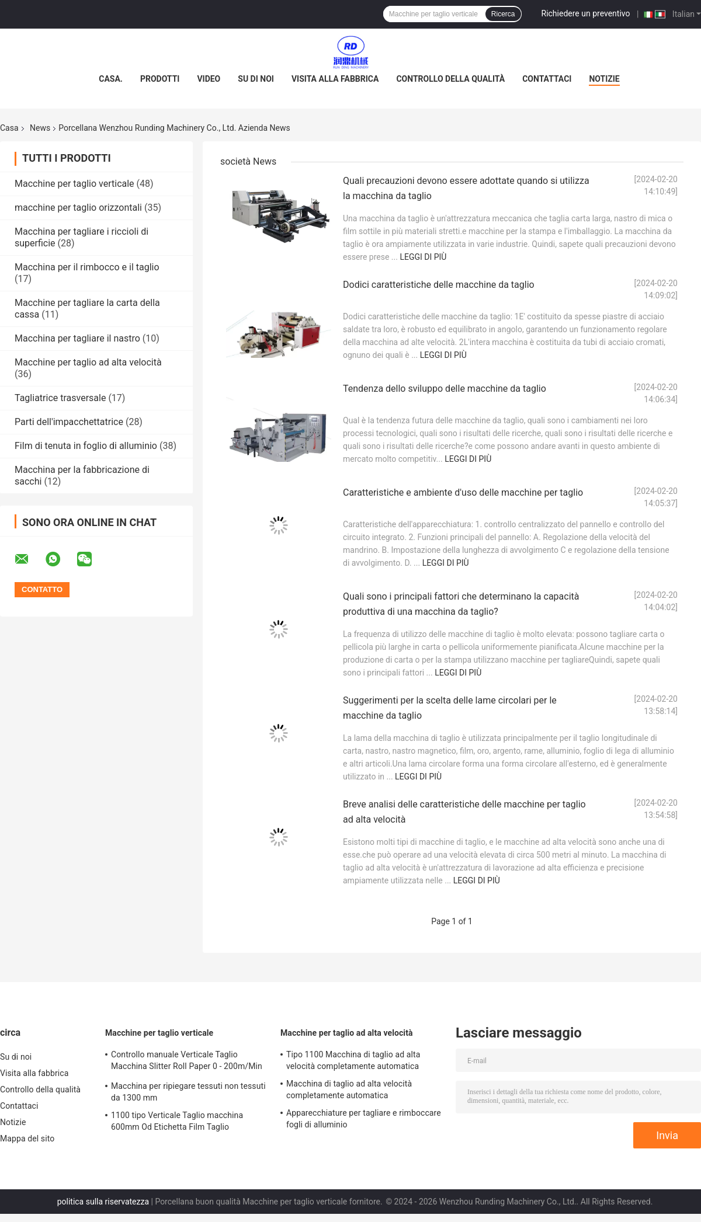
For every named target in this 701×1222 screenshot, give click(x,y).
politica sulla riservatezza (103, 1201)
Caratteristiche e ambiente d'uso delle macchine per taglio (463, 492)
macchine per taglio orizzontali (78, 207)
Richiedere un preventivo (586, 13)
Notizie (604, 78)
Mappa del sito (27, 1138)
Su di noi (256, 78)
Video (208, 78)
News (40, 128)
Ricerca (503, 14)
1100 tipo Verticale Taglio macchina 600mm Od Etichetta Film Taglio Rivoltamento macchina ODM (177, 1122)
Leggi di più (423, 257)
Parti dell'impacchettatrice (69, 421)
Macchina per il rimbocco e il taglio (87, 267)
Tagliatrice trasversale (60, 397)
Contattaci (546, 78)
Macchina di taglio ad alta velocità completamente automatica (349, 1089)
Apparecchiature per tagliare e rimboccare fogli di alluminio (363, 1118)
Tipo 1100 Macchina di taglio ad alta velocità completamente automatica (353, 1060)
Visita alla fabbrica (335, 78)
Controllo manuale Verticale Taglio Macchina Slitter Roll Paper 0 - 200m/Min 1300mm (186, 1062)
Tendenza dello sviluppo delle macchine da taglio (444, 388)
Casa (9, 128)
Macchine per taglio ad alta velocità (88, 362)
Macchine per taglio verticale (74, 183)
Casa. (111, 78)
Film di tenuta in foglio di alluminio (86, 445)
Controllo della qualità (450, 78)
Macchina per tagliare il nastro (77, 338)
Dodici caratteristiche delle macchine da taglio (439, 284)
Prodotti (160, 78)
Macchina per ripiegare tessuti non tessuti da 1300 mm (188, 1091)
